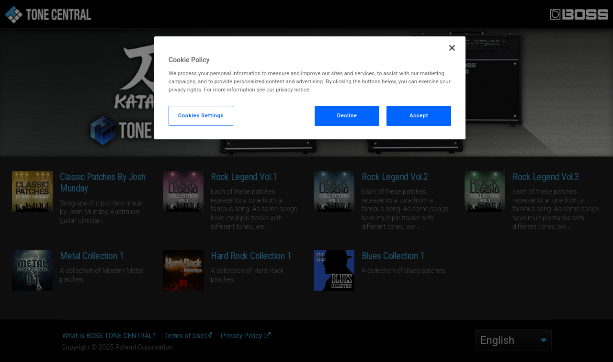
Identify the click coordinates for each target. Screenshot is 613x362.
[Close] (452, 47)
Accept (418, 115)
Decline (347, 115)
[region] (309, 88)
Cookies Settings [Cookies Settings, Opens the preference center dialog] (201, 115)
